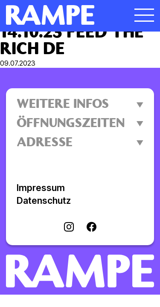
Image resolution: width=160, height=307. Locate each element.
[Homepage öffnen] (61, 15)
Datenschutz (44, 200)
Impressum (41, 187)
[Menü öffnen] (144, 15)
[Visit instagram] (69, 228)
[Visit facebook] (91, 228)
